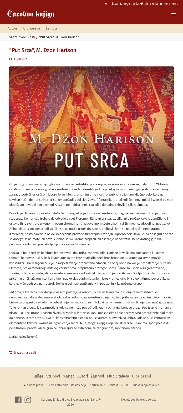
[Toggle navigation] (173, 14)
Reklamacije (79, 385)
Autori (12, 28)
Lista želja (149, 3)
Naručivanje (97, 385)
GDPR (124, 385)
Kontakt (113, 385)
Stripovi (53, 376)
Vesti (31, 37)
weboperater (149, 399)
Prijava (111, 3)
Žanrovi (51, 28)
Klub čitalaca (118, 376)
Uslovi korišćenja (57, 385)
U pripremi (31, 28)
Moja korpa (169, 3)
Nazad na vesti (25, 353)
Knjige (37, 376)
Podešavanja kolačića (145, 385)
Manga (69, 376)
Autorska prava (34, 385)
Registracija (129, 3)
